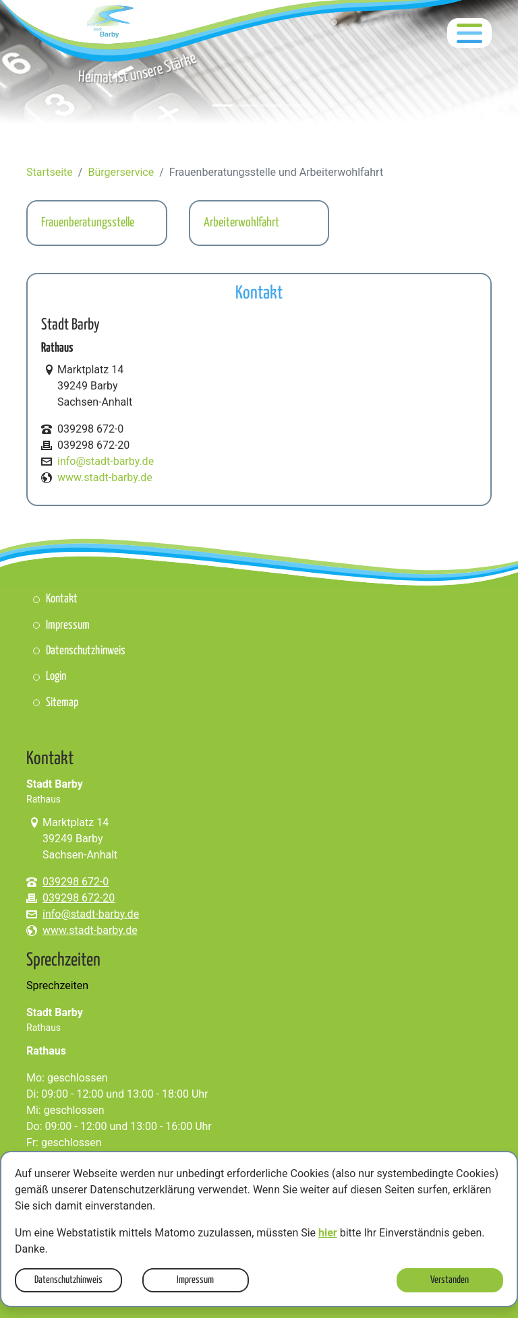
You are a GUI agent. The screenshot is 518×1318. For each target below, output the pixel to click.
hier (327, 1232)
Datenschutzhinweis (68, 1280)
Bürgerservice (121, 172)
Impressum (195, 1280)
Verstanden (449, 1280)
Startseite (49, 172)
